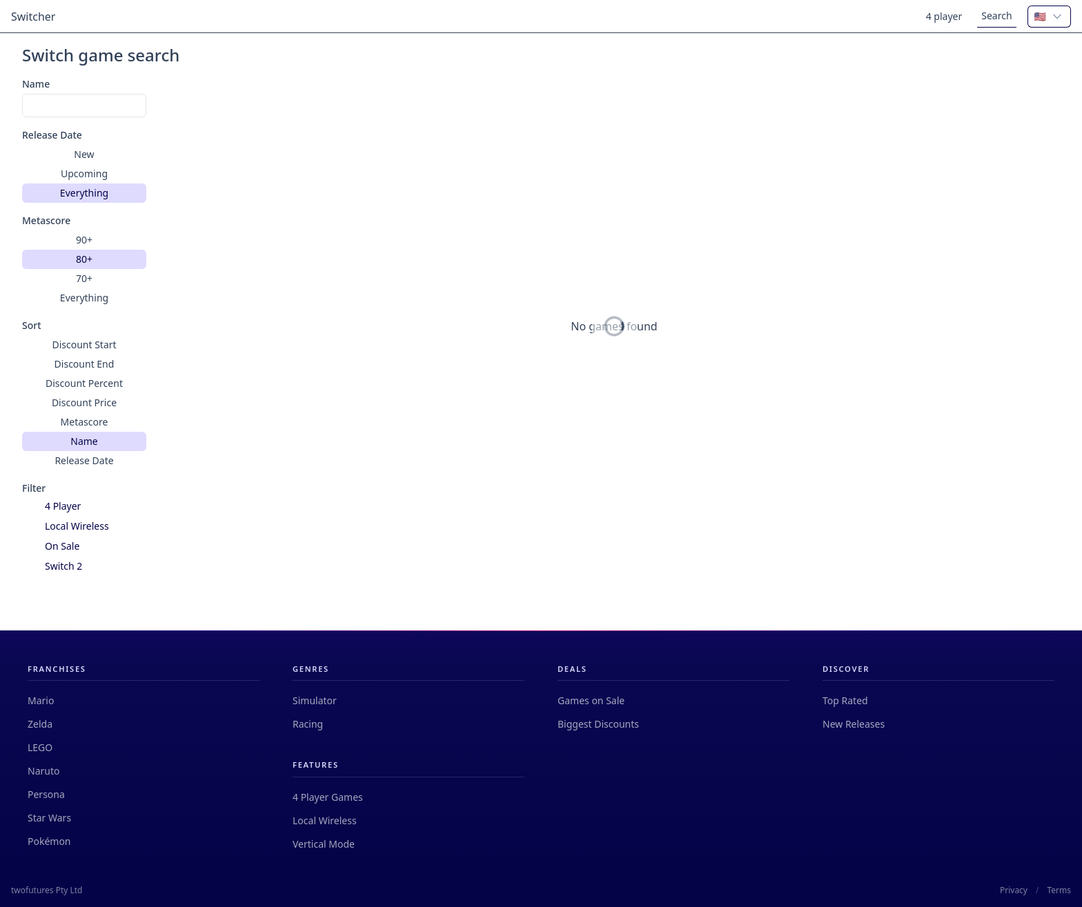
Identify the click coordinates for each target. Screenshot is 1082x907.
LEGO (40, 747)
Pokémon (49, 841)
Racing (308, 723)
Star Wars (49, 817)
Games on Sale (591, 700)
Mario (41, 700)
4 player (944, 16)
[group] (84, 174)
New (84, 154)
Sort (31, 325)
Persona (46, 794)
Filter (34, 488)
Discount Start (84, 344)
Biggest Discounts (598, 723)
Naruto (43, 770)
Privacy (1013, 890)
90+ (84, 239)
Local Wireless (325, 820)
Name (36, 83)
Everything (84, 192)
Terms (1059, 890)
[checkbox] (30, 506)
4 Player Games (328, 797)
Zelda (40, 723)
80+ (84, 259)
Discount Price (84, 402)
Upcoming (84, 173)
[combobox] (1049, 17)
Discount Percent (84, 383)
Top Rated (845, 700)
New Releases (854, 723)
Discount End (85, 363)
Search (996, 15)
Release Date (52, 134)
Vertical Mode (324, 843)
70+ (84, 278)
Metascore (46, 220)
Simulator (315, 700)
